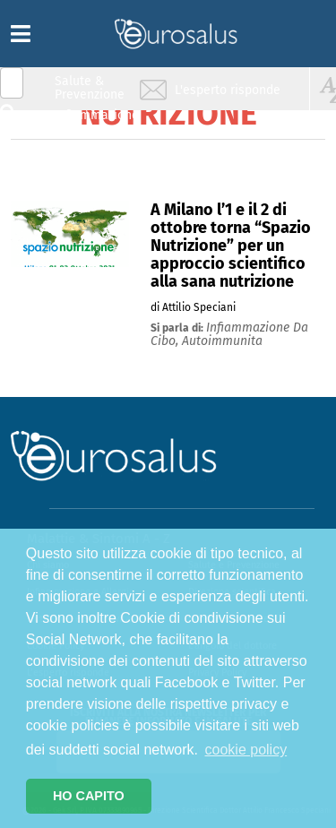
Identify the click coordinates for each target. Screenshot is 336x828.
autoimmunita (222, 341)
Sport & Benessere (85, 189)
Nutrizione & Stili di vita (90, 155)
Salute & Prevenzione (90, 87)
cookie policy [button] (246, 749)
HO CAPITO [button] (89, 796)
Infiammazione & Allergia (95, 121)
